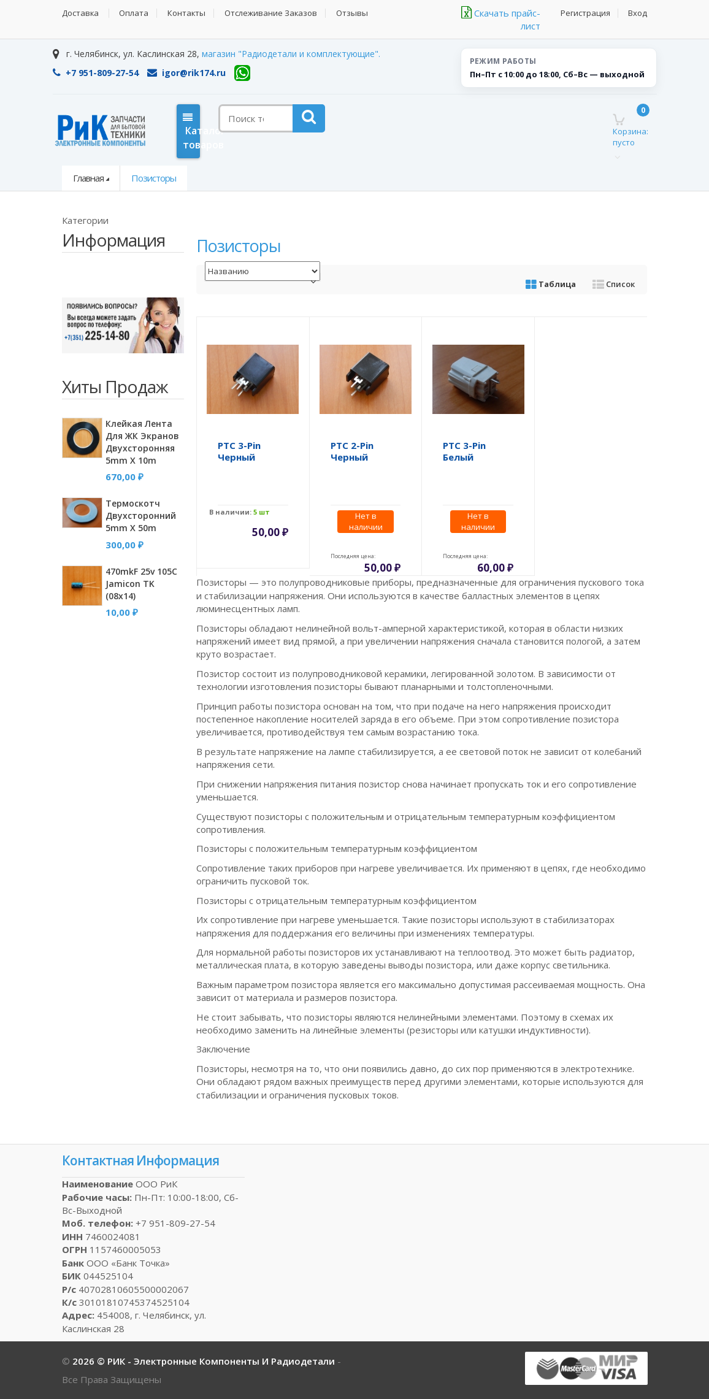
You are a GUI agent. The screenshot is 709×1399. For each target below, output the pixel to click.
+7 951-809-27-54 (96, 73)
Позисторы (153, 178)
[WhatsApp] (242, 73)
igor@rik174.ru (186, 73)
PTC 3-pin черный (239, 451)
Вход (637, 13)
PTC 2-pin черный (352, 451)
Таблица (551, 283)
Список (613, 283)
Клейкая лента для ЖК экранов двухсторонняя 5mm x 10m (142, 442)
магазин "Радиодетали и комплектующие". (291, 53)
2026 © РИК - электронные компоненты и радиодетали (204, 1361)
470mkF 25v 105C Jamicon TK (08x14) (141, 583)
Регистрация (585, 13)
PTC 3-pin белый (464, 451)
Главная (88, 178)
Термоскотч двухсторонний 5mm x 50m (140, 515)
